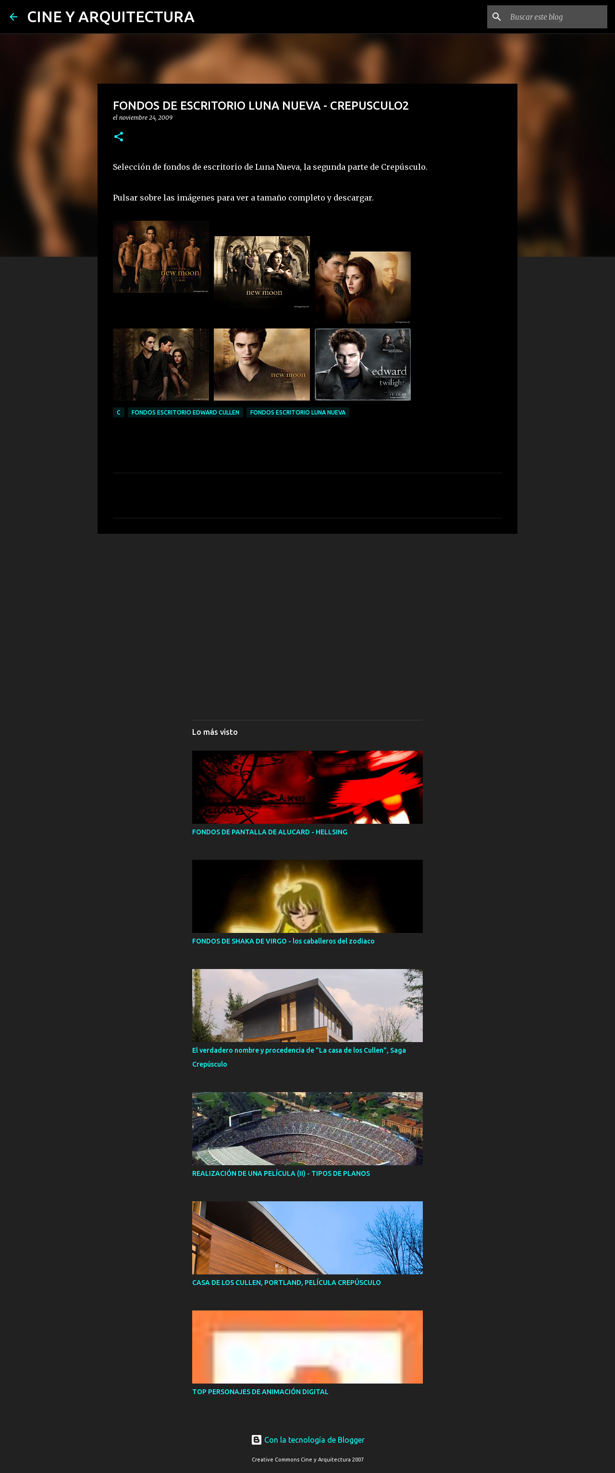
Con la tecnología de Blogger (308, 1439)
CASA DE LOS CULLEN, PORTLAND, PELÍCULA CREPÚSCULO (286, 1282)
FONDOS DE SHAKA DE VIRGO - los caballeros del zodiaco (283, 941)
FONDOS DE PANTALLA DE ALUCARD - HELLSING (269, 832)
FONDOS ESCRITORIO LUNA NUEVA (297, 412)
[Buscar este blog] (556, 16)
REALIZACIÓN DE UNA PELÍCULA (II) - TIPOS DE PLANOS (281, 1173)
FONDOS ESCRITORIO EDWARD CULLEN (185, 412)
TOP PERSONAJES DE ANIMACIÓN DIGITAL (260, 1392)
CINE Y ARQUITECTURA (111, 16)
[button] (118, 137)
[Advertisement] (307, 615)
